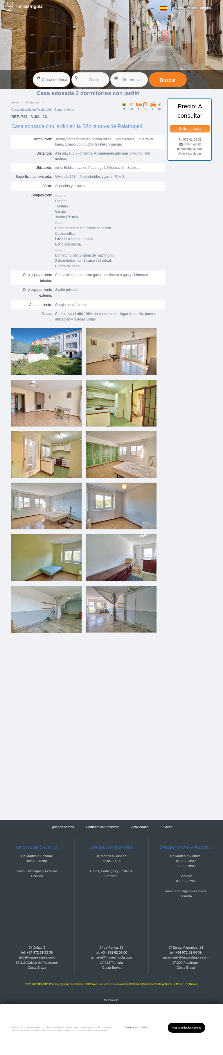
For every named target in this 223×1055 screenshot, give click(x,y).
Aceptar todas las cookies (186, 1027)
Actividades (139, 827)
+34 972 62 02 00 (114, 952)
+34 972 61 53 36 (40, 952)
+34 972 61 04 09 (188, 952)
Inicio (179, 8)
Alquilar (190, 8)
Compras (32, 102)
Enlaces (166, 827)
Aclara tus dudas (190, 153)
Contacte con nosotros (102, 827)
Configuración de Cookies (136, 1027)
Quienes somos (62, 827)
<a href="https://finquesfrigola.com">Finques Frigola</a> (88, 726)
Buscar (168, 80)
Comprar (204, 8)
